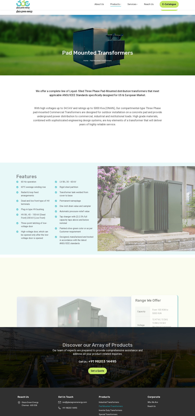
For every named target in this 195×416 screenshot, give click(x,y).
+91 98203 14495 (169, 2)
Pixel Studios (132, 411)
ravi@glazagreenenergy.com (143, 2)
